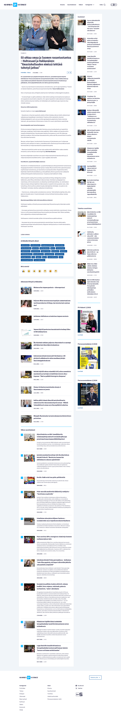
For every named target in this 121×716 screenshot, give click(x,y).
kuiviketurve (55, 251)
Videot (81, 5)
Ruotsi (44, 257)
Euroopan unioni (26, 257)
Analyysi (21, 694)
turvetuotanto (35, 251)
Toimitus (50, 694)
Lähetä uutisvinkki (52, 696)
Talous (29, 72)
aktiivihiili (35, 248)
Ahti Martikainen (44, 248)
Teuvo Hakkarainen (39, 260)
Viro (33, 257)
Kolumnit (22, 707)
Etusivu (62, 5)
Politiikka (23, 72)
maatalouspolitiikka (27, 260)
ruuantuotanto (60, 254)
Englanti (38, 257)
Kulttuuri (22, 702)
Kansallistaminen (38, 254)
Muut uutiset (23, 699)
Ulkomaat (22, 696)
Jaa (69, 72)
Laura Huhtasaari (52, 257)
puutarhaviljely (60, 245)
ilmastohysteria (49, 254)
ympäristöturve (26, 251)
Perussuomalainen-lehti (54, 699)
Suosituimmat (71, 5)
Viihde (21, 710)
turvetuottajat (60, 248)
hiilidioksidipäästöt (27, 254)
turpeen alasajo (46, 251)
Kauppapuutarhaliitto (48, 245)
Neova (52, 248)
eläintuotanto (25, 245)
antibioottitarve (35, 245)
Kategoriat (90, 5)
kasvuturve (63, 251)
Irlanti (61, 257)
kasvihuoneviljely (26, 248)
